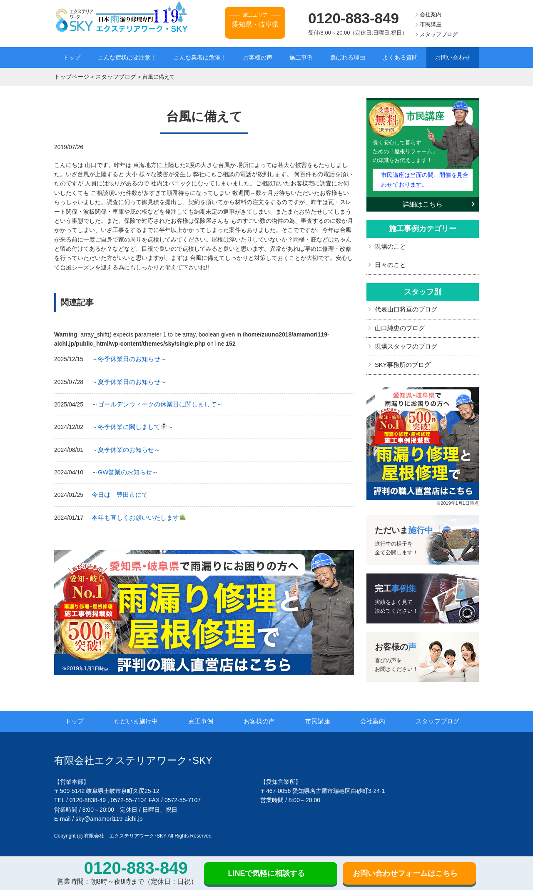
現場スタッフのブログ (404, 343)
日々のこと (389, 262)
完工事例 (205, 717)
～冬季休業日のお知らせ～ (127, 358)
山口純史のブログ (398, 325)
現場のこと (389, 244)
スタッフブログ (439, 34)
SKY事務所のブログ (401, 361)
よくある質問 (400, 57)
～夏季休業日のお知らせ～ (127, 380)
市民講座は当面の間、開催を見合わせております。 (424, 177)
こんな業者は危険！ (200, 57)
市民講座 (430, 24)
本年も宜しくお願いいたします (135, 514)
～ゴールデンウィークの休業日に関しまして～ (153, 402)
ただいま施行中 (140, 717)
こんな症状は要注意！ (127, 57)
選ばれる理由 (347, 57)
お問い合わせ (452, 57)
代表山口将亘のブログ (404, 307)
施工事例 (301, 57)
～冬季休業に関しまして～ (130, 425)
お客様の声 (257, 57)
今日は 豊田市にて (118, 492)
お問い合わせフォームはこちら (405, 873)
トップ (71, 57)
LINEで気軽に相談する (266, 873)
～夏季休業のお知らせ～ (124, 447)
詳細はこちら (423, 202)
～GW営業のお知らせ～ (123, 469)
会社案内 (430, 14)
